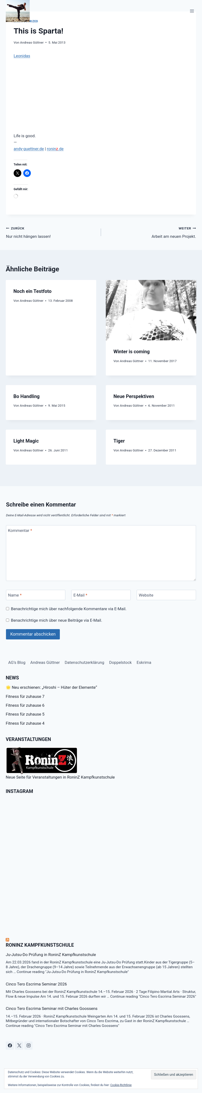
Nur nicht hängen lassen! (51, 232)
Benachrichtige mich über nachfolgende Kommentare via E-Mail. (69, 608)
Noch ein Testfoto (32, 291)
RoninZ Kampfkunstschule (40, 945)
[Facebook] (10, 1046)
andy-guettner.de (29, 148)
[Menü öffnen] (191, 11)
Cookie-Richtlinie (121, 1085)
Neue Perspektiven (133, 396)
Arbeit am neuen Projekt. (150, 232)
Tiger (119, 441)
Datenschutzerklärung (84, 662)
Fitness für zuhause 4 (25, 723)
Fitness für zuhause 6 (25, 705)
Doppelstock (120, 662)
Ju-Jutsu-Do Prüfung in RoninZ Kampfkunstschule (51, 954)
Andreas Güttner (32, 42)
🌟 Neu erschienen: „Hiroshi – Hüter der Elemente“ (51, 687)
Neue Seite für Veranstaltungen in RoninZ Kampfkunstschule (60, 763)
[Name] (35, 595)
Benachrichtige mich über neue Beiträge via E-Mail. (56, 620)
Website (146, 595)
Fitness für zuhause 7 (25, 696)
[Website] (166, 595)
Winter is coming (131, 351)
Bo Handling (26, 396)
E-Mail (80, 595)
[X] (19, 1046)
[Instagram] (28, 1046)
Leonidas (22, 55)
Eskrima (144, 662)
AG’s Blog (16, 662)
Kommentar (20, 530)
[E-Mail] (101, 595)
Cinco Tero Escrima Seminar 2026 (36, 984)
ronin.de (55, 148)
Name (15, 595)
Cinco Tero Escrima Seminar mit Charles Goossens (51, 1008)
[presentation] (151, 310)
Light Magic (26, 441)
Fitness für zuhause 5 (25, 714)
